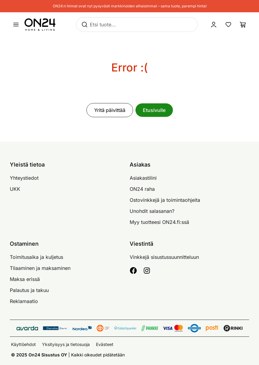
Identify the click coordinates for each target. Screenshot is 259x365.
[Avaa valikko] (16, 24)
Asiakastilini (143, 178)
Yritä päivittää (109, 110)
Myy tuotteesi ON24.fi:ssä (159, 222)
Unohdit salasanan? (152, 211)
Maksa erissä (25, 279)
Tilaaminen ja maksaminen (40, 268)
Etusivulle (154, 110)
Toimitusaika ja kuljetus (36, 257)
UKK (15, 189)
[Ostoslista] (243, 24)
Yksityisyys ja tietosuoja (66, 344)
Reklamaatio (24, 301)
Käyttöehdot (23, 344)
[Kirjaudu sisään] (214, 24)
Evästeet (104, 344)
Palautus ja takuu (29, 290)
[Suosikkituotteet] (228, 24)
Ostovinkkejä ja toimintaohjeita (165, 200)
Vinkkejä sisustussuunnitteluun (164, 257)
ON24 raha (142, 189)
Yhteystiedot (24, 178)
